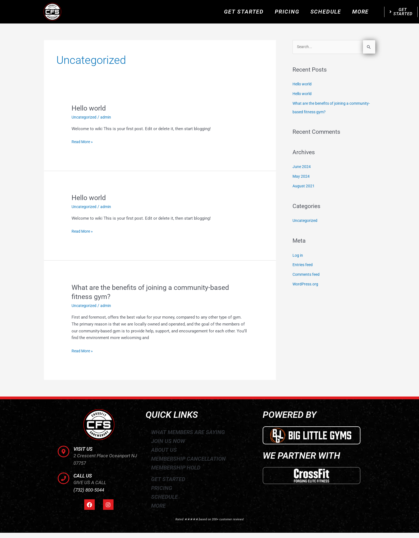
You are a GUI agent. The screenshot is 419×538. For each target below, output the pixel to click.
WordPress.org (306, 281)
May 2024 (301, 175)
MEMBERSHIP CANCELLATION (188, 458)
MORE (360, 12)
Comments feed (307, 272)
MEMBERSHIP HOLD (176, 467)
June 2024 (301, 166)
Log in (298, 253)
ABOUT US (164, 449)
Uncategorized (85, 117)
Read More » (83, 141)
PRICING (287, 12)
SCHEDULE (325, 12)
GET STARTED (244, 12)
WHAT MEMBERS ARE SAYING (188, 432)
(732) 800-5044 (88, 490)
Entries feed (303, 262)
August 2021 (303, 184)
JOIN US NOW (168, 440)
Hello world (90, 108)
